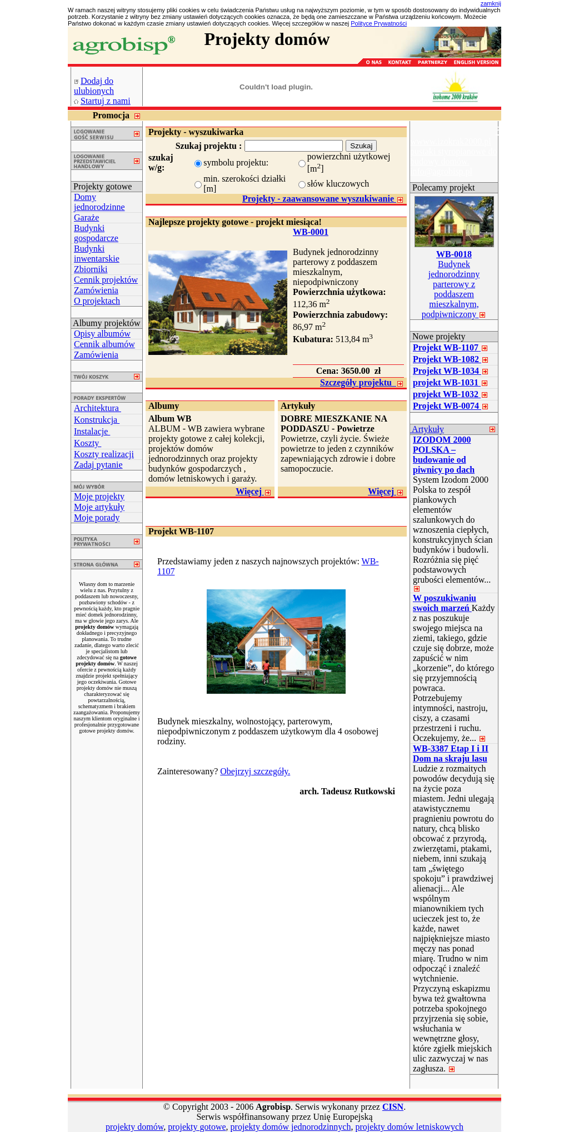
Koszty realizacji (104, 454)
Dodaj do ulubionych (94, 86)
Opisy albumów (102, 333)
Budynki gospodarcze (96, 233)
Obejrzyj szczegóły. (255, 771)
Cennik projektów (106, 279)
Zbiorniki (90, 269)
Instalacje (92, 431)
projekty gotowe (197, 1126)
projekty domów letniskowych (409, 1126)
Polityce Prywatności (379, 23)
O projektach (97, 300)
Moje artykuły (99, 507)
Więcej (254, 491)
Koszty (87, 443)
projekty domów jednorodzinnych (291, 1126)
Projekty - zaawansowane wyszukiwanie (323, 198)
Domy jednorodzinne (99, 202)
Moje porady (96, 517)
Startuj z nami (106, 101)
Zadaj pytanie (98, 464)
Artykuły (427, 429)
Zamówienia (96, 290)
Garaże (86, 217)
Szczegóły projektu (362, 382)
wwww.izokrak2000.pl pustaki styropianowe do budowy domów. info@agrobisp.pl (453, 156)
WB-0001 (310, 232)
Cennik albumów (104, 344)
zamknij (491, 3)
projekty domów (134, 1126)
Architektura (97, 408)
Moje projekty (99, 496)
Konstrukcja (96, 419)
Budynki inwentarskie (96, 253)
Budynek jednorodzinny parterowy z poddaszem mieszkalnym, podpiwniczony (454, 284)
